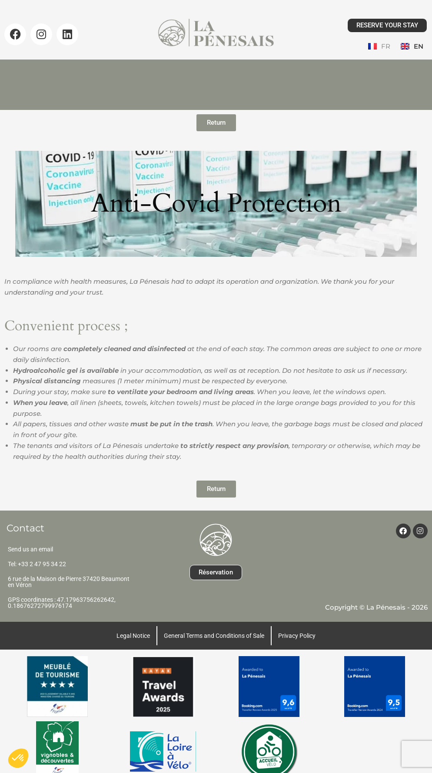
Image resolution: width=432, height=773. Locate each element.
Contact (379, 70)
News (261, 70)
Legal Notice (133, 620)
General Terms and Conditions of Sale (214, 620)
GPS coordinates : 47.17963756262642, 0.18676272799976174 (62, 587)
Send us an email (30, 533)
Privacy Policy (297, 620)
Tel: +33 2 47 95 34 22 (37, 548)
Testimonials (318, 70)
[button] (18, 758)
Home (48, 70)
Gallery (212, 70)
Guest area (216, 83)
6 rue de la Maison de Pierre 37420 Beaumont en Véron (69, 566)
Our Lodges (106, 70)
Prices (163, 70)
